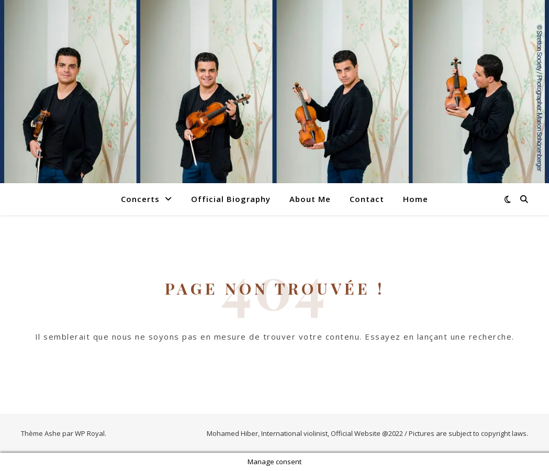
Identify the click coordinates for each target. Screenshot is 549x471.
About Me (310, 199)
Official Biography (231, 199)
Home (415, 199)
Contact (367, 199)
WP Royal (90, 433)
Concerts (140, 199)
